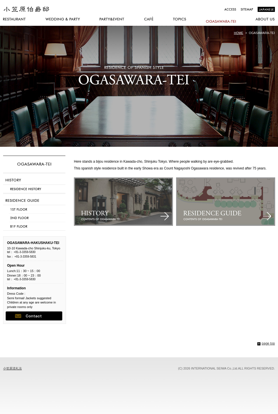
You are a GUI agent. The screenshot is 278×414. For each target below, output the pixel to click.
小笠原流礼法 (12, 368)
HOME (238, 33)
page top (268, 343)
